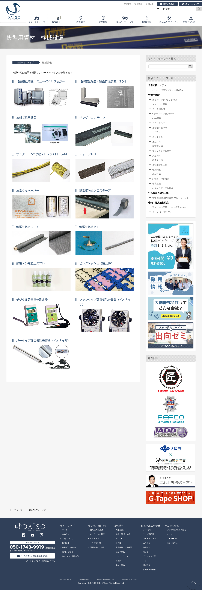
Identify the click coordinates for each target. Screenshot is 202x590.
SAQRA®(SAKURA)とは (177, 530)
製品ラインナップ (124, 22)
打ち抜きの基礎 (96, 530)
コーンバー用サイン (161, 212)
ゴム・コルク (158, 123)
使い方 (169, 534)
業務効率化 (147, 22)
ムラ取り (156, 132)
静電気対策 (157, 160)
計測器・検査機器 (160, 179)
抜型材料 (156, 141)
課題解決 (81, 22)
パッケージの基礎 (97, 534)
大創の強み (120, 530)
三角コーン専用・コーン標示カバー (169, 207)
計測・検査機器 (149, 569)
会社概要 (127, 4)
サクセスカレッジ (36, 22)
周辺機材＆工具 (159, 165)
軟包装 (118, 543)
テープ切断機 (158, 109)
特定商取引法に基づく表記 (129, 579)
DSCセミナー (58, 22)
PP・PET (119, 539)
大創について (67, 539)
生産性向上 (94, 539)
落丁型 (145, 552)
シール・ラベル (122, 556)
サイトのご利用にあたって (64, 579)
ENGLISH (150, 4)
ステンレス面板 (159, 104)
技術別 (118, 561)
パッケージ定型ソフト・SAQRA (167, 90)
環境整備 (156, 183)
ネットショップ (192, 4)
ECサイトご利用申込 (70, 556)
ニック (145, 561)
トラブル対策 (95, 543)
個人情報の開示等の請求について (106, 579)
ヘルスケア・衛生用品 (162, 188)
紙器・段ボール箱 (123, 534)
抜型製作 (103, 22)
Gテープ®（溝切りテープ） (165, 113)
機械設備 (156, 174)
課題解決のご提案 (97, 547)
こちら (52, 561)
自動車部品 (120, 552)
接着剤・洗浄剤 (159, 127)
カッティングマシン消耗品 (165, 99)
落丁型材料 (157, 146)
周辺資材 (156, 155)
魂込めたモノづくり (169, 22)
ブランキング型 (149, 556)
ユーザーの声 (172, 539)
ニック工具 (157, 137)
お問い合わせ (169, 4)
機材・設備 (120, 565)
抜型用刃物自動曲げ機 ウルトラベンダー (171, 198)
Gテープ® (147, 530)
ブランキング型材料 (161, 151)
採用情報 (138, 4)
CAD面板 (156, 118)
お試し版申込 (172, 543)
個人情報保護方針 (84, 579)
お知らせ (65, 534)
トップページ (15, 510)
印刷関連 (156, 169)
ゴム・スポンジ (149, 539)
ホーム (65, 530)
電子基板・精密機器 (124, 547)
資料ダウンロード (191, 22)
